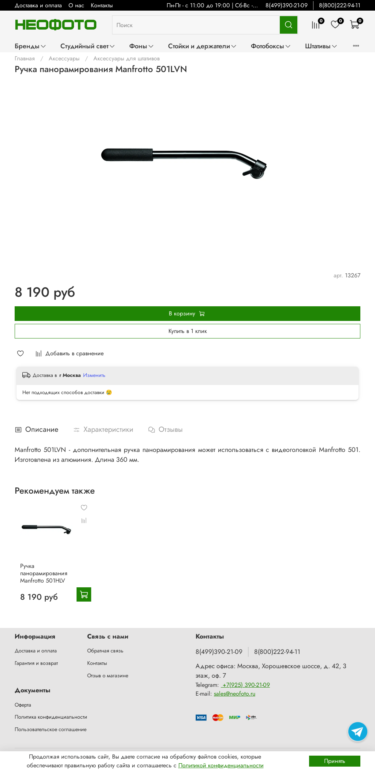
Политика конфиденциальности (51, 717)
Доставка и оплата (38, 5)
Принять (334, 761)
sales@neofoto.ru (234, 693)
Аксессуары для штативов (126, 58)
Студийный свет (87, 46)
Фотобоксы (271, 46)
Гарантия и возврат (36, 663)
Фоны (141, 46)
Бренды (31, 46)
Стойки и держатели (202, 46)
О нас (76, 5)
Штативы (321, 46)
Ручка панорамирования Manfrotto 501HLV (38, 580)
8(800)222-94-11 (339, 5)
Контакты (102, 5)
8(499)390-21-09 (287, 5)
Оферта (23, 704)
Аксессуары (64, 58)
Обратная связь (105, 650)
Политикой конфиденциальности (221, 765)
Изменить (94, 375)
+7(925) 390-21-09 (245, 685)
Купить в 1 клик (187, 331)
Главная (25, 58)
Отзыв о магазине (107, 675)
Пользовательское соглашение (50, 729)
